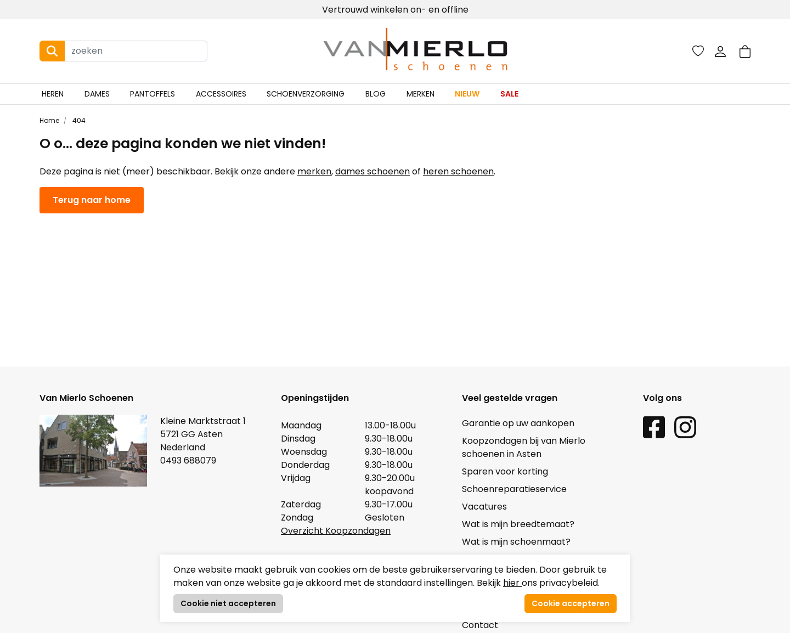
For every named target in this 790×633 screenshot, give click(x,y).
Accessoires (221, 93)
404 (78, 120)
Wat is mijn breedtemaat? (518, 524)
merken (314, 171)
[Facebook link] (654, 426)
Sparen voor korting (505, 471)
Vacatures (484, 506)
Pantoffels (152, 93)
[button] (745, 51)
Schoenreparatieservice (514, 489)
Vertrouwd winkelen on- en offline (395, 9)
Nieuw (467, 93)
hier (512, 583)
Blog (375, 93)
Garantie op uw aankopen (518, 423)
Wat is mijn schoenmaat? (516, 541)
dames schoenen (372, 171)
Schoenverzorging (306, 93)
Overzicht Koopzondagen (336, 530)
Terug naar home (92, 200)
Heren (53, 93)
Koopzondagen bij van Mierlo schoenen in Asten (523, 447)
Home (49, 120)
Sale (509, 93)
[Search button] (52, 51)
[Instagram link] (685, 426)
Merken (421, 93)
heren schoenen (458, 171)
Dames (97, 93)
